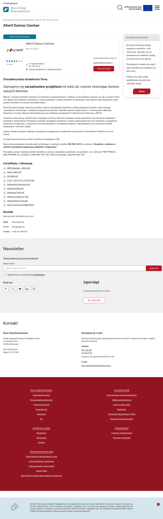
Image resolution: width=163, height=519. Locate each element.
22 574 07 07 (87, 353)
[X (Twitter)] (13, 289)
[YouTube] (20, 289)
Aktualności (41, 433)
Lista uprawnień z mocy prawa (41, 466)
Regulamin (121, 409)
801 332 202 (87, 350)
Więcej (142, 91)
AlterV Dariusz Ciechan (40, 43)
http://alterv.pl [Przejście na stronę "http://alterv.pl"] (18, 222)
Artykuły (41, 442)
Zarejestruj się (41, 409)
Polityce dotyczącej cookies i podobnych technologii (71, 511)
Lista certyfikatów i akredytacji (41, 461)
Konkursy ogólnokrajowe (121, 433)
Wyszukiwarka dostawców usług (27, 20)
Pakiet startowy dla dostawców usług (41, 456)
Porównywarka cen (41, 405)
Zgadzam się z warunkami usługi (26, 275)
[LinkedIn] (27, 289)
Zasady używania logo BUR (121, 419)
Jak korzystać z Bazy (121, 405)
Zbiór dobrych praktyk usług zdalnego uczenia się (41, 476)
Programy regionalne (121, 438)
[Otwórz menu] (157, 8)
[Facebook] (6, 289)
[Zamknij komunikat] (158, 504)
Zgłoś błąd (94, 300)
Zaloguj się (41, 414)
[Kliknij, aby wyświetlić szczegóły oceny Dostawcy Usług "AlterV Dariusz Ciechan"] (14, 63)
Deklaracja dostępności (121, 400)
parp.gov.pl (13, 3)
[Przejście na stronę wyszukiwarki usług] (119, 8)
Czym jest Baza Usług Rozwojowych (122, 395)
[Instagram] (34, 289)
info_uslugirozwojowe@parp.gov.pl (96, 366)
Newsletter (40, 275)
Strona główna (8, 20)
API (41, 419)
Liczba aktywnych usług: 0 (102, 63)
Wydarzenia (41, 438)
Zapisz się (154, 268)
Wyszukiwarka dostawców (41, 400)
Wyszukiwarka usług (41, 395)
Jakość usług (41, 471)
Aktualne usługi (103, 69)
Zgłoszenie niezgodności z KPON (121, 414)
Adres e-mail (8, 264)
